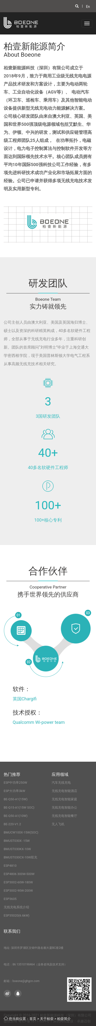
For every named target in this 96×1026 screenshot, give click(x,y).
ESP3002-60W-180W (18, 882)
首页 (32, 1019)
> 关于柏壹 (45, 1019)
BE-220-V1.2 (12, 824)
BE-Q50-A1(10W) (15, 816)
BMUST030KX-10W (17, 849)
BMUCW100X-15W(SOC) (21, 832)
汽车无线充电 (61, 782)
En (88, 7)
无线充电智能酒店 (64, 791)
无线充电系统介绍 (16, 907)
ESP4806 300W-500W (19, 874)
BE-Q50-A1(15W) (15, 799)
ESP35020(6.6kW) (16, 915)
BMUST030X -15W (17, 841)
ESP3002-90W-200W (18, 890)
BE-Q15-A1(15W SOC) (19, 807)
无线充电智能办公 (64, 807)
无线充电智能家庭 (64, 799)
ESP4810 (10, 865)
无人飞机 (58, 824)
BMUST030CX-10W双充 (20, 857)
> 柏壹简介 (62, 1019)
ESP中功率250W (15, 782)
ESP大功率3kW (14, 791)
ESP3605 (10, 899)
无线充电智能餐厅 (64, 816)
